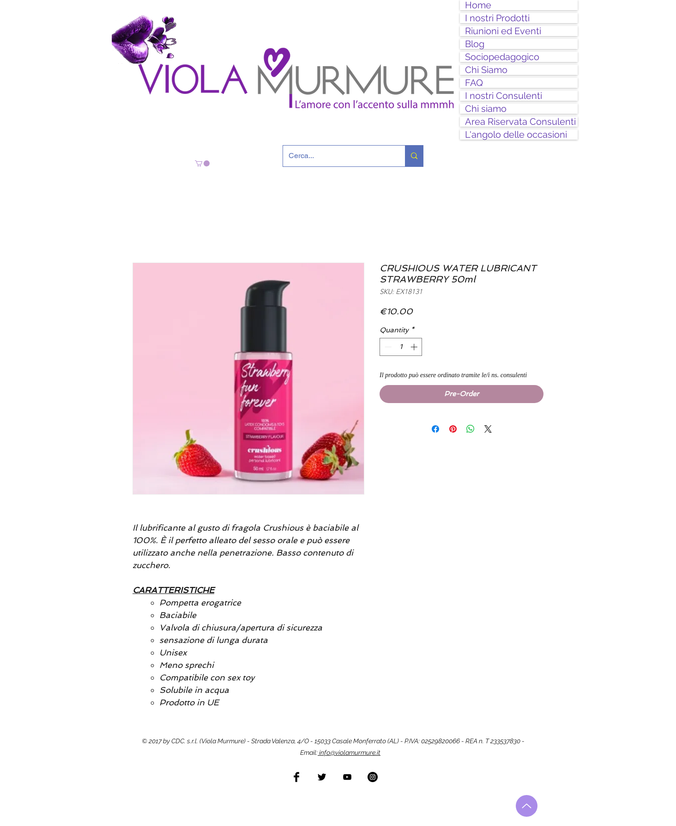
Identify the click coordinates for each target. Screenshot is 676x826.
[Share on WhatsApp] (470, 428)
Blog (474, 44)
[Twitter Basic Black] (322, 777)
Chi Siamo (486, 69)
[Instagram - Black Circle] (373, 777)
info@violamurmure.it (349, 752)
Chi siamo (486, 108)
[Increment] (415, 346)
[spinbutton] (401, 346)
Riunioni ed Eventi (503, 31)
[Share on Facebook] (435, 428)
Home (478, 5)
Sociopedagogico (502, 56)
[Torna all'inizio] (526, 806)
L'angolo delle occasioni (516, 134)
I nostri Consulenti (503, 95)
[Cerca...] (337, 156)
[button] (202, 163)
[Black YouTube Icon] (347, 777)
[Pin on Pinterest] (453, 428)
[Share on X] (488, 428)
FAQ (474, 82)
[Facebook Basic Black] (296, 777)
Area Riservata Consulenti (520, 121)
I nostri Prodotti (497, 18)
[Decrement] (387, 346)
